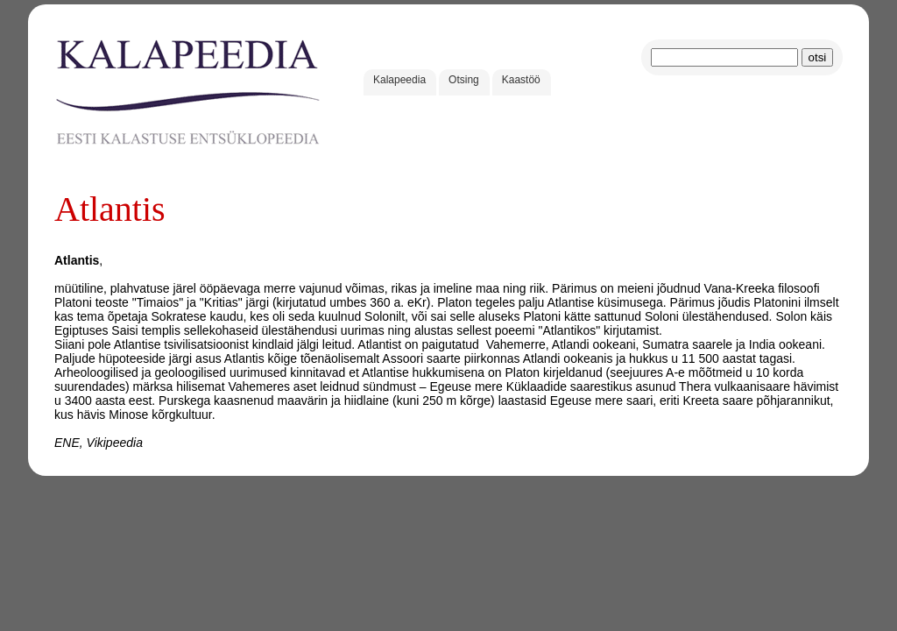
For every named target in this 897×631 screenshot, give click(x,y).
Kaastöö (521, 80)
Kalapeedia (399, 80)
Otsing (463, 80)
